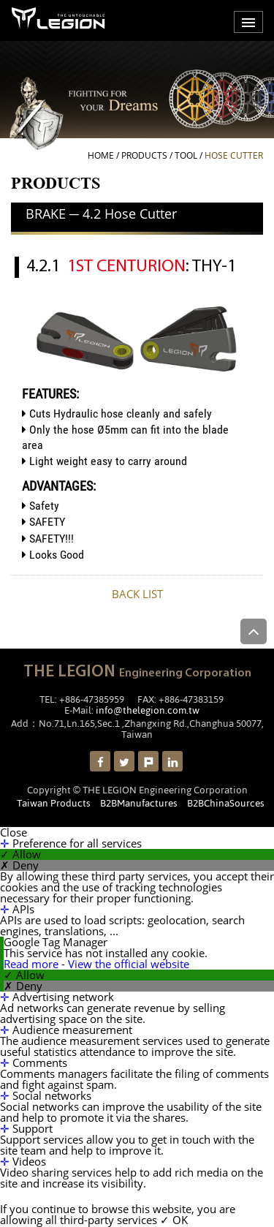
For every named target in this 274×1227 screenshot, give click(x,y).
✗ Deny (19, 865)
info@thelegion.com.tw (147, 710)
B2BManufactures (139, 803)
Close (13, 832)
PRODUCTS (144, 155)
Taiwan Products (54, 803)
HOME (101, 155)
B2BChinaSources (226, 803)
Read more (32, 963)
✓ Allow (20, 854)
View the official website (128, 963)
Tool (186, 155)
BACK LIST (137, 593)
